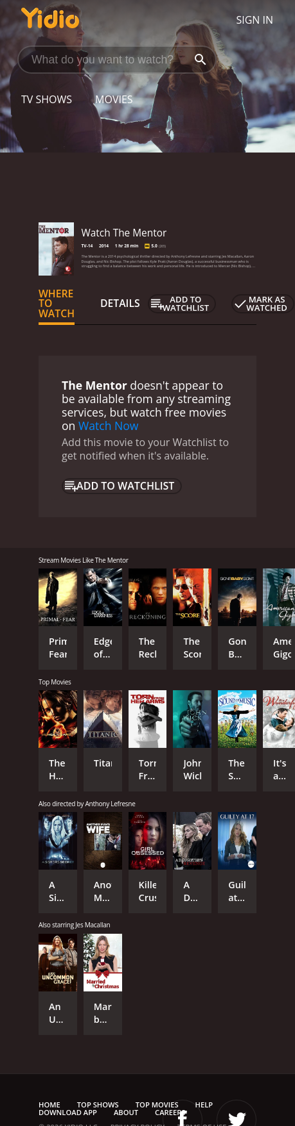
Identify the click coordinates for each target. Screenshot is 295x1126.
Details (120, 303)
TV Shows (46, 99)
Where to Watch (57, 303)
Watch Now (108, 425)
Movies (114, 99)
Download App (68, 1112)
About (126, 1112)
